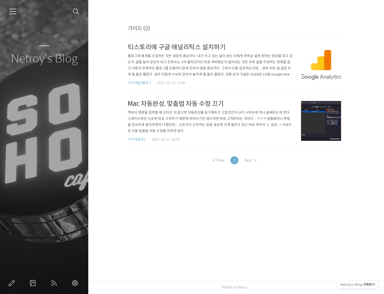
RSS (55, 283)
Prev (220, 160)
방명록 (33, 283)
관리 (76, 283)
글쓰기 (12, 283)
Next (252, 160)
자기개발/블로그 (141, 83)
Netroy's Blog (44, 58)
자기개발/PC (139, 139)
